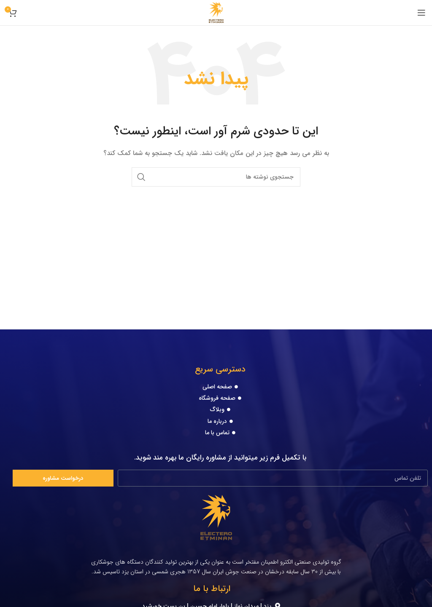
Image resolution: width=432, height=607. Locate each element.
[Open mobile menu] (421, 12)
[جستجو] (216, 177)
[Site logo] (216, 12)
